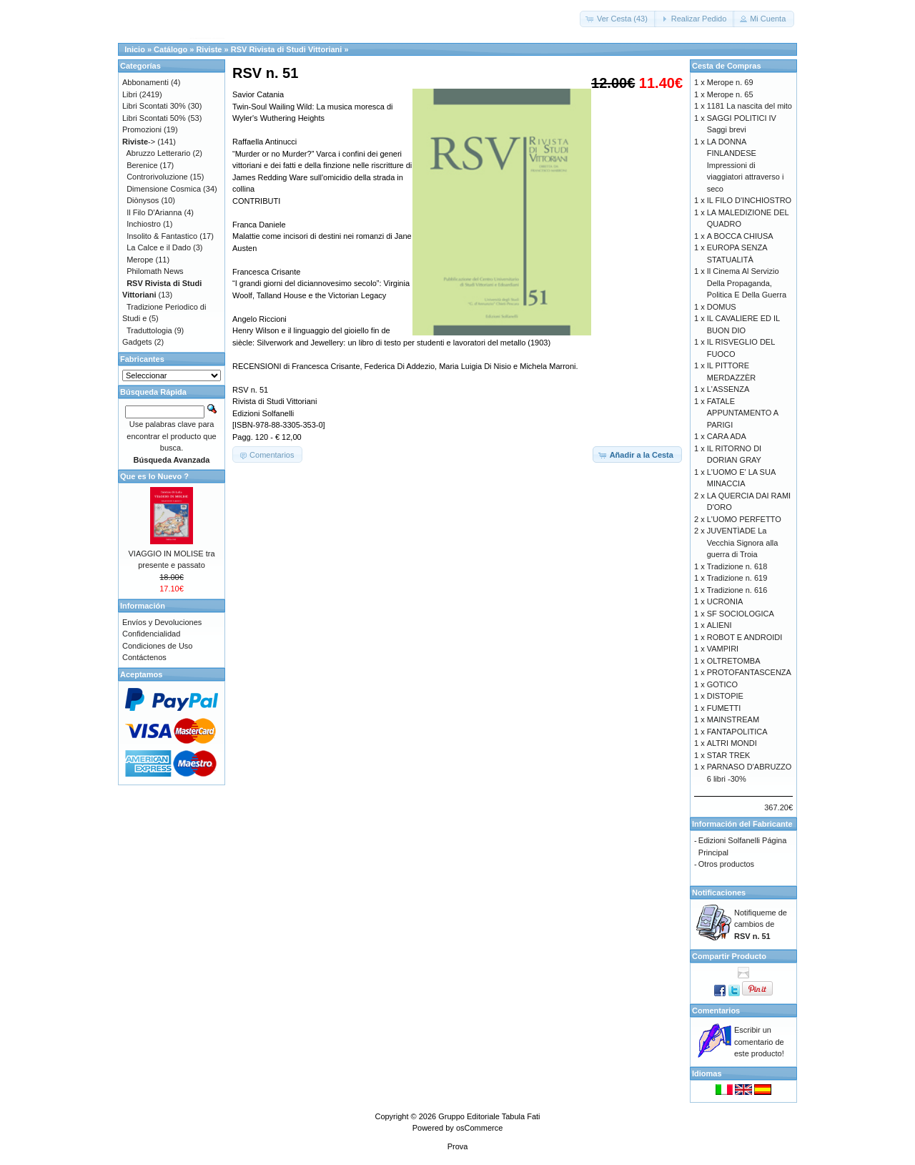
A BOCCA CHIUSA (740, 236)
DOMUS (721, 307)
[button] (618, 19)
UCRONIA (725, 601)
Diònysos (143, 200)
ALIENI (719, 625)
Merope (140, 259)
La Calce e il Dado (159, 247)
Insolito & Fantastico (162, 236)
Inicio (134, 49)
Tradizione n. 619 (737, 578)
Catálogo (170, 49)
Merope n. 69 (730, 82)
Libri (129, 94)
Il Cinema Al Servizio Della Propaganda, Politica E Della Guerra (746, 283)
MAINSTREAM (733, 719)
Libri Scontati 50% (154, 118)
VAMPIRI (722, 648)
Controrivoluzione (157, 176)
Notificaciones (719, 892)
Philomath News (155, 271)
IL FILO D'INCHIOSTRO (749, 200)
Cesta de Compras (726, 66)
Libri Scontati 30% (154, 106)
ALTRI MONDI (732, 743)
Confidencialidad (151, 633)
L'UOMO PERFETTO (744, 519)
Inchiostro (144, 224)
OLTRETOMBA (734, 661)
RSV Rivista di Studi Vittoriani (286, 49)
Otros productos (726, 864)
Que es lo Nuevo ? (154, 476)
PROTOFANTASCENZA (749, 672)
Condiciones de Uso (157, 646)
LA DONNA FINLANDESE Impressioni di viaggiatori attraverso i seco (745, 165)
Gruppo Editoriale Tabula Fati (489, 1116)
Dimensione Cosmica (164, 189)
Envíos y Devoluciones (162, 622)
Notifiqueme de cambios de (760, 924)
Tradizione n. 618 (737, 566)
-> (138, 141)
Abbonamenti (145, 82)
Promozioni (142, 129)
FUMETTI (724, 708)
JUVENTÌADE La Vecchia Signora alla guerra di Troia (742, 542)
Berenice (142, 165)
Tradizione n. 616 (737, 590)
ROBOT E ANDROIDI (745, 637)
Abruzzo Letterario (159, 153)
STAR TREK (729, 755)
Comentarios (716, 1010)
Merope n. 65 (730, 94)
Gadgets (137, 342)
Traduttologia (149, 330)
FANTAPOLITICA (737, 731)
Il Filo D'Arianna (154, 212)
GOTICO (722, 684)
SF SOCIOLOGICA (740, 613)
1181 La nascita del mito (749, 106)
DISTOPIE (725, 696)
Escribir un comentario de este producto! (759, 1042)
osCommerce (479, 1128)
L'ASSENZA (728, 389)
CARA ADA (726, 436)
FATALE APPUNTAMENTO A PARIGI (742, 413)
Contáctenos (144, 657)
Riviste (209, 49)
